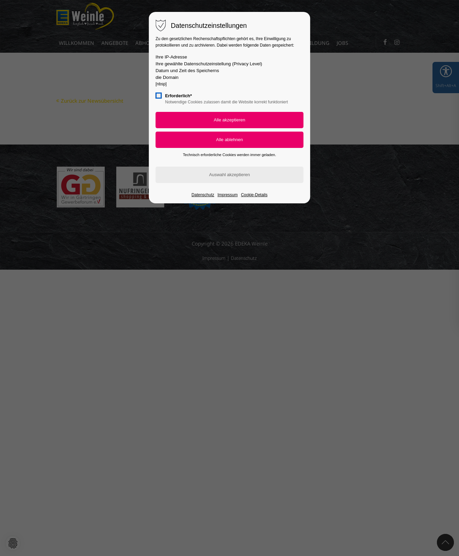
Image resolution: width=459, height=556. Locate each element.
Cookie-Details (254, 194)
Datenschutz (202, 194)
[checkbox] (159, 95)
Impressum (228, 194)
